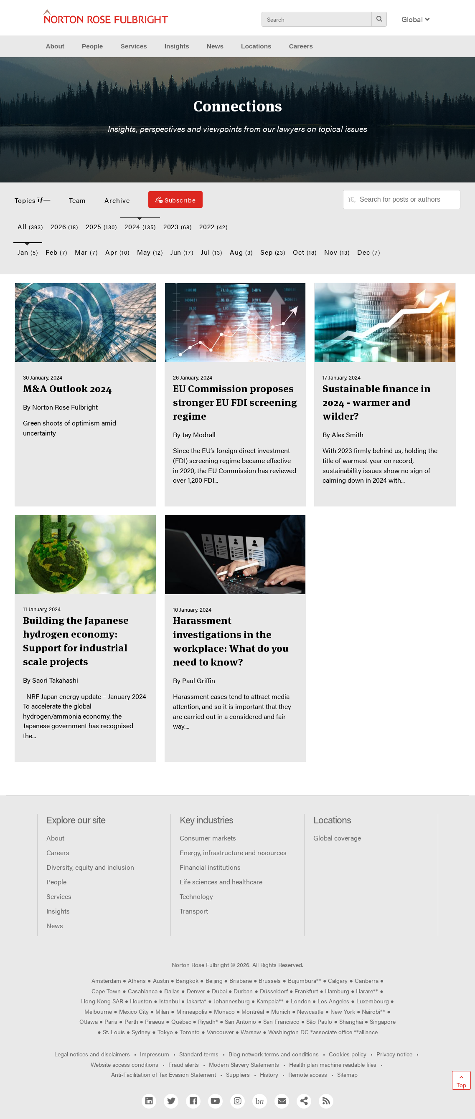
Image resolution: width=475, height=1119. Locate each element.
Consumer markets (208, 838)
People (92, 46)
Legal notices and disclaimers (92, 1054)
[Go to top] (461, 1080)
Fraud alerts (183, 1064)
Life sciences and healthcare (221, 881)
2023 (177, 226)
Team (77, 200)
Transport (194, 911)
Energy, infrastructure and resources (233, 852)
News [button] (215, 46)
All (30, 226)
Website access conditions (124, 1064)
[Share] (304, 1101)
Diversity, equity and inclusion (90, 867)
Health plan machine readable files (332, 1064)
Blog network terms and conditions (274, 1054)
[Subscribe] (175, 199)
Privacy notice (394, 1054)
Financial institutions (210, 867)
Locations (256, 46)
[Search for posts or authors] (407, 199)
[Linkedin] (149, 1101)
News (54, 925)
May (150, 252)
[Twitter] (171, 1101)
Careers (57, 852)
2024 (140, 226)
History (269, 1074)
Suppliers (238, 1074)
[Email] (281, 1101)
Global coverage (337, 838)
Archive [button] (117, 200)
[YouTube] (215, 1101)
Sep (273, 252)
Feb (57, 252)
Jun (182, 252)
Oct (305, 252)
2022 (213, 226)
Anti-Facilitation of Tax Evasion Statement (163, 1074)
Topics (33, 200)
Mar (86, 252)
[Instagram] (237, 1101)
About (55, 838)
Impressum (154, 1054)
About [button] (55, 46)
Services (58, 896)
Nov (337, 252)
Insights (58, 911)
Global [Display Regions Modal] (415, 19)
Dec (368, 252)
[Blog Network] (259, 1101)
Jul (211, 252)
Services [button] (133, 46)
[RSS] (326, 1101)
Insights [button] (177, 46)
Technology (196, 896)
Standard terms (198, 1054)
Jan (28, 252)
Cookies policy (347, 1054)
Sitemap (347, 1074)
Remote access (307, 1074)
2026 (65, 226)
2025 (101, 226)
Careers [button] (301, 46)
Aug (241, 252)
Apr (117, 252)
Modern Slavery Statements (244, 1064)
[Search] (379, 19)
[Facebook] (193, 1101)
